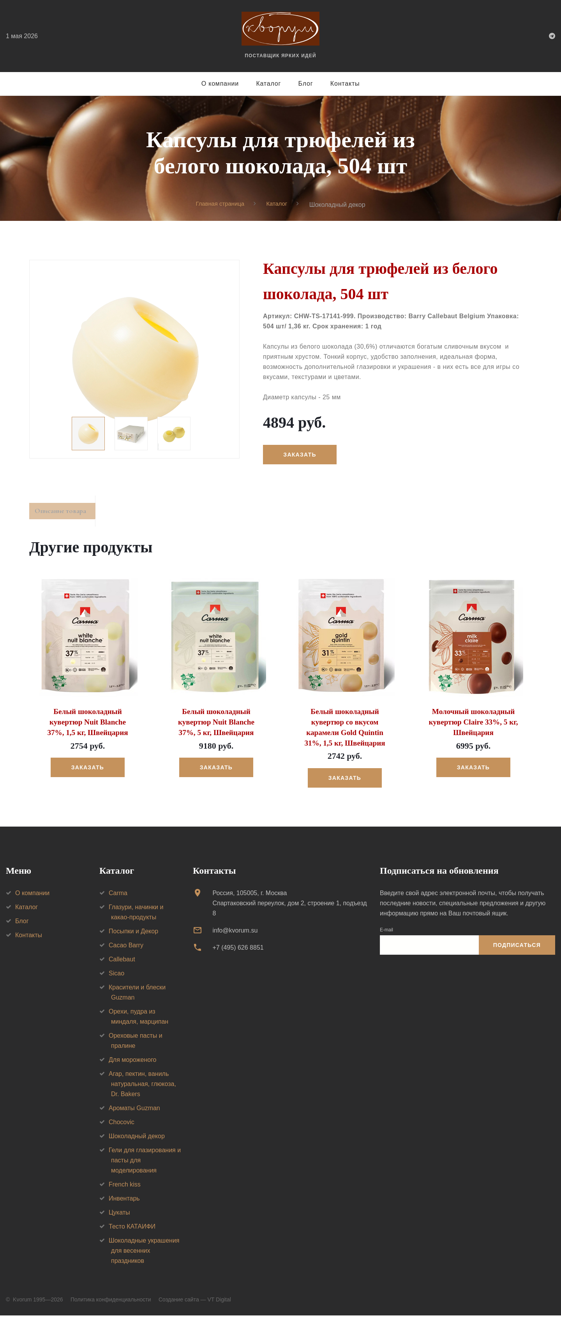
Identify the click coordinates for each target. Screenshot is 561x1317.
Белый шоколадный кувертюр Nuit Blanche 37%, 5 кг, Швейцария (216, 725)
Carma (118, 894)
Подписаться (517, 946)
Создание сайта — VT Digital (195, 1301)
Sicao (116, 974)
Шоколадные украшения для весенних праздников (144, 1251)
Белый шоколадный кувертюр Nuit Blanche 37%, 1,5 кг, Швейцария (87, 725)
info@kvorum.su (235, 931)
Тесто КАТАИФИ (132, 1227)
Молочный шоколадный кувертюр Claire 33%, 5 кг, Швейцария (473, 725)
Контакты (345, 83)
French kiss (125, 1185)
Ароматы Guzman (134, 1109)
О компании (220, 83)
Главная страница (219, 204)
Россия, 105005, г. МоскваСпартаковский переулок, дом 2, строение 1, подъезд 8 (289, 904)
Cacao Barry (126, 946)
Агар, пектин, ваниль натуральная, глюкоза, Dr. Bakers (142, 1085)
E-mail (386, 931)
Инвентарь (124, 1199)
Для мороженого (133, 1061)
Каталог (268, 83)
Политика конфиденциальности (111, 1301)
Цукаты (119, 1213)
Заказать (301, 455)
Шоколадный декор (137, 1137)
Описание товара (65, 513)
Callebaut (122, 960)
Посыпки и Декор (133, 932)
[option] (134, 359)
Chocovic (121, 1123)
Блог (305, 83)
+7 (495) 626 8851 (237, 949)
